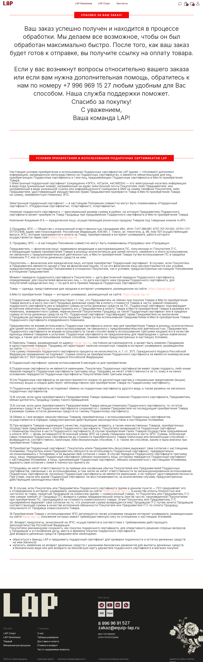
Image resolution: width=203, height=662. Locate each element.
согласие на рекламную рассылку (113, 659)
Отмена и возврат (47, 645)
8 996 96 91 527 (114, 623)
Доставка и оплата (48, 641)
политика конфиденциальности (71, 659)
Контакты (122, 3)
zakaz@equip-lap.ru (118, 627)
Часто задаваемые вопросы (53, 649)
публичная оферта (45, 659)
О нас (40, 633)
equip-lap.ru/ (82, 342)
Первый (7, 641)
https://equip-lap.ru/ (63, 237)
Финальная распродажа (16, 645)
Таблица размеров (47, 637)
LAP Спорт (104, 3)
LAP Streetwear (83, 3)
